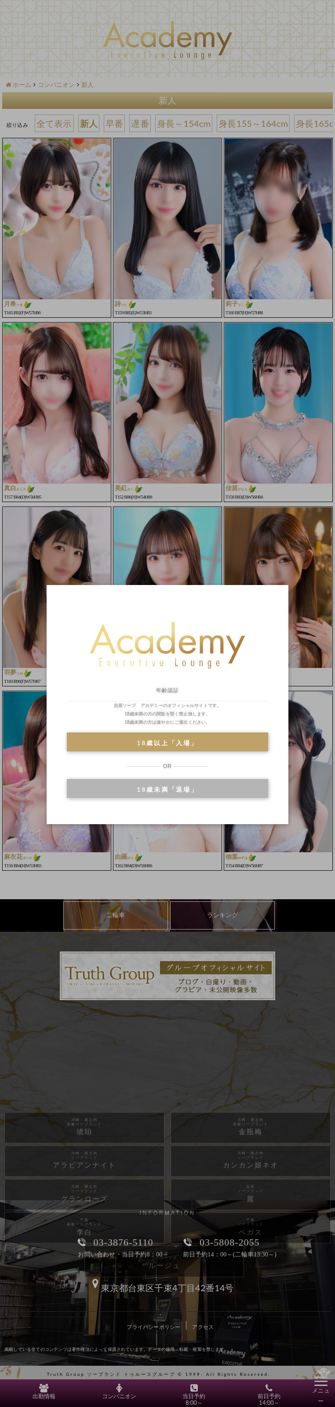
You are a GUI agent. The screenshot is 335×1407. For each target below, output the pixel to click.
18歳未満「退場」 (167, 789)
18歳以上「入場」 (167, 743)
